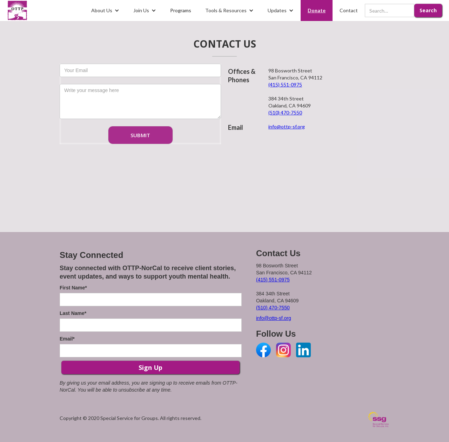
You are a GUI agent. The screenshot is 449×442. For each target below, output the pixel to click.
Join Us (141, 10)
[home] (17, 10)
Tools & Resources (226, 10)
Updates (277, 10)
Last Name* (73, 313)
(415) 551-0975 (285, 84)
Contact (349, 10)
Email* (67, 339)
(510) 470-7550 (285, 112)
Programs (180, 10)
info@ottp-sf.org (286, 126)
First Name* (73, 287)
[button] (105, 10)
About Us (101, 10)
